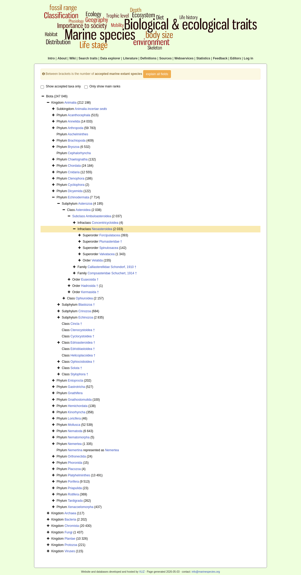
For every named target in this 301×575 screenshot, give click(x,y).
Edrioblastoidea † (82, 349)
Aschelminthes (78, 134)
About (62, 58)
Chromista (72, 526)
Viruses (70, 551)
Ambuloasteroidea (98, 216)
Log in (248, 58)
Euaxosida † (89, 279)
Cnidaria (74, 172)
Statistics (203, 58)
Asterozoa (85, 203)
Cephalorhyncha (79, 153)
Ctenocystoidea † (82, 330)
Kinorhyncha (76, 412)
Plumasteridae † (110, 241)
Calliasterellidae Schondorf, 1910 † (112, 267)
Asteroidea (83, 210)
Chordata (74, 166)
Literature (130, 58)
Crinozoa (84, 311)
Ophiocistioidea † (82, 362)
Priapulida (75, 488)
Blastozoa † (86, 304)
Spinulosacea (108, 248)
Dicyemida (75, 191)
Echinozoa (85, 317)
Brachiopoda (76, 140)
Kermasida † (90, 292)
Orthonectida (77, 456)
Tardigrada (75, 501)
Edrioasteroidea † (82, 342)
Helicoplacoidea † (82, 355)
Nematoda (75, 431)
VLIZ (141, 571)
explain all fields (157, 74)
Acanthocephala (79, 115)
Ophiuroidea (84, 298)
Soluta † (76, 368)
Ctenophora (76, 178)
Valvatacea (106, 254)
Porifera (73, 481)
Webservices (183, 58)
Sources (165, 58)
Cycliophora (76, 185)
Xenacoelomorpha (80, 507)
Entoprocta (75, 380)
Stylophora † (79, 374)
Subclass (79, 216)
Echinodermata (78, 197)
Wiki (72, 58)
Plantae (70, 538)
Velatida (97, 260)
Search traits (88, 58)
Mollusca (74, 425)
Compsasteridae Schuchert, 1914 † (112, 273)
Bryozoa (73, 147)
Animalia (70, 102)
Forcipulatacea (109, 235)
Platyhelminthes (79, 475)
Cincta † (76, 324)
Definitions (148, 58)
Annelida (74, 121)
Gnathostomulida (80, 399)
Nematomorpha (79, 437)
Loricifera (74, 418)
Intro (51, 58)
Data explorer (110, 58)
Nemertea (75, 444)
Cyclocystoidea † (82, 336)
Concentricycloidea (105, 223)
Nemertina (75, 450)
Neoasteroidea (102, 229)
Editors (235, 58)
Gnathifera (75, 393)
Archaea (70, 513)
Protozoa (71, 545)
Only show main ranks (102, 87)
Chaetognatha (77, 159)
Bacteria (70, 519)
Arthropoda (75, 128)
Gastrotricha (76, 387)
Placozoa (74, 469)
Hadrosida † (89, 286)
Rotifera (73, 494)
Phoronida (75, 463)
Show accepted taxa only (61, 87)
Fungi (69, 532)
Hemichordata (77, 406)
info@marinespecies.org (206, 571)
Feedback (220, 58)
